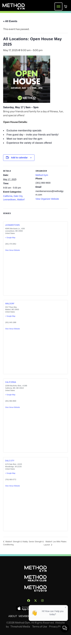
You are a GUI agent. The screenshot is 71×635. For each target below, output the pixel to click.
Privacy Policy (57, 626)
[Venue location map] (20, 276)
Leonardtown (9, 199)
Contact (57, 616)
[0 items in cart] (65, 6)
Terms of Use (39, 626)
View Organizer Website (47, 199)
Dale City (18, 196)
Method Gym (42, 175)
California (7, 196)
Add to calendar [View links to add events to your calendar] (19, 157)
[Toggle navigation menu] (58, 6)
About (12, 616)
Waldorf (21, 199)
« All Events (10, 21)
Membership (27, 616)
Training (43, 616)
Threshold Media (20, 626)
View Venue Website (12, 250)
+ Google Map (10, 237)
